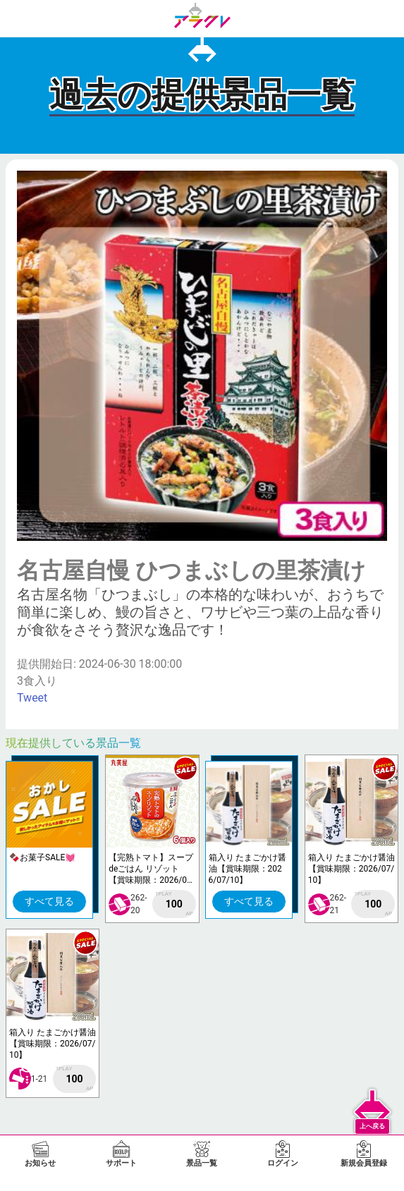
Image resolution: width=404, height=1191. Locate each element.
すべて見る (49, 901)
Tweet (32, 697)
